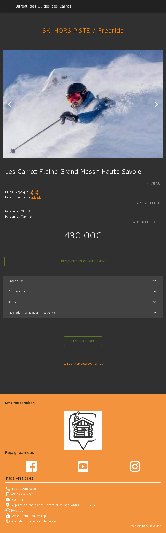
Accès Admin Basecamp (29, 515)
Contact (17, 499)
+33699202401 (22, 494)
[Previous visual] (9, 104)
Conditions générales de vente (34, 521)
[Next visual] (156, 104)
